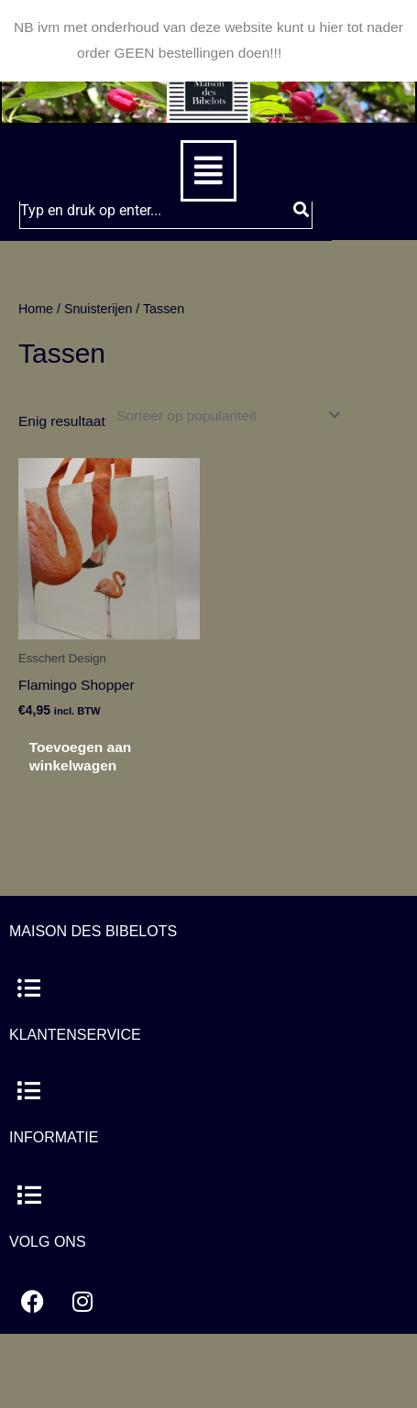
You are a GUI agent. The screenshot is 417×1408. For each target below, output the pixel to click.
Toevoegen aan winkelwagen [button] (80, 756)
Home (35, 308)
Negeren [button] (313, 52)
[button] (209, 171)
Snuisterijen (98, 308)
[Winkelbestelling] (225, 415)
